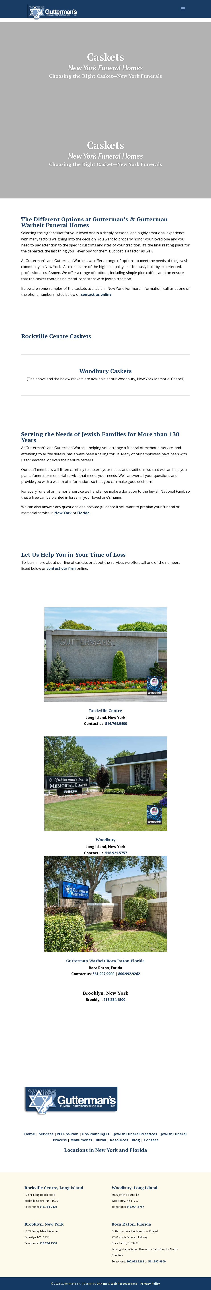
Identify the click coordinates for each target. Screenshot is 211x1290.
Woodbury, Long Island (134, 1187)
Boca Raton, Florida (131, 1224)
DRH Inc (102, 1284)
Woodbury (106, 839)
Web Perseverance (124, 1284)
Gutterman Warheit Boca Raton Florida (105, 960)
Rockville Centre (105, 710)
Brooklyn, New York (44, 1224)
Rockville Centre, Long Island (54, 1187)
